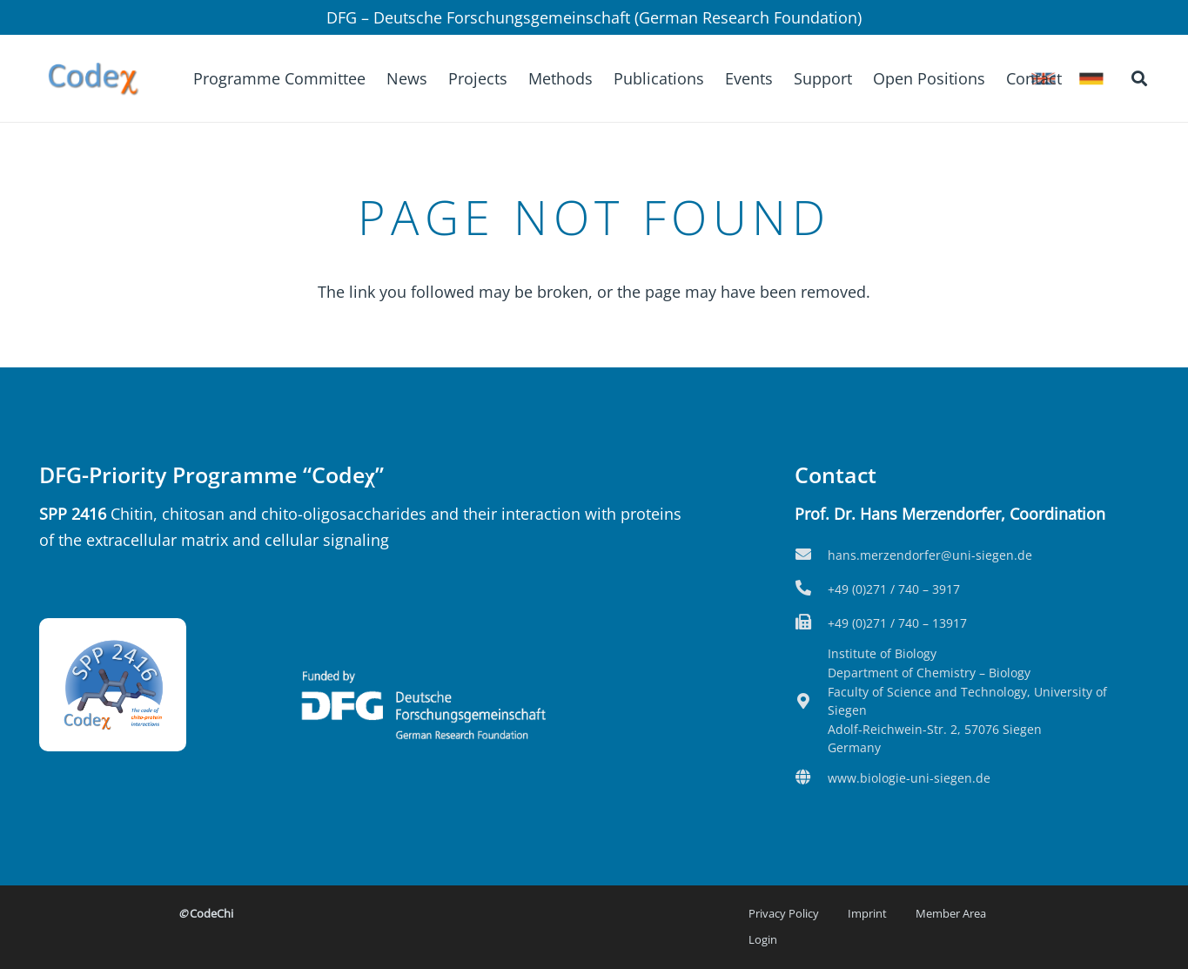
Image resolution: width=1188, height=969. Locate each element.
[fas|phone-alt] (811, 589)
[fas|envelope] (811, 555)
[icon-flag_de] (1091, 78)
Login (762, 939)
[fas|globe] (811, 778)
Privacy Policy (783, 913)
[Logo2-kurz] (93, 78)
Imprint (867, 913)
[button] (1139, 78)
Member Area (951, 913)
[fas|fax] (811, 623)
